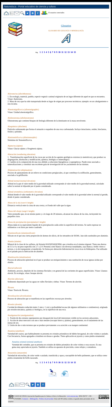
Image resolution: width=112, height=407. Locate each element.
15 (75, 52)
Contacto (25, 399)
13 (68, 52)
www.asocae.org (72, 396)
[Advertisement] (58, 70)
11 (62, 52)
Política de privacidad (46, 399)
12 (65, 52)
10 (59, 52)
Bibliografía (34, 399)
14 (72, 52)
